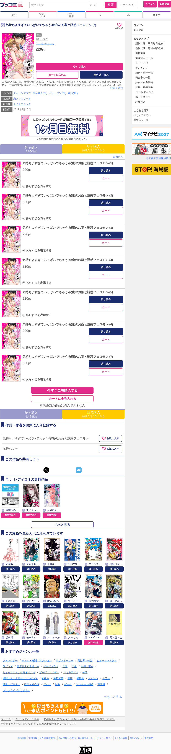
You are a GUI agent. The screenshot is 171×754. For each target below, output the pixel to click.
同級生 (45, 678)
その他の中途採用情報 (158, 158)
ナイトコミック (22, 104)
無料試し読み (101, 74)
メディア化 (141, 62)
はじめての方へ (142, 115)
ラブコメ (8, 666)
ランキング (141, 67)
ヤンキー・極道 (84, 684)
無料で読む (10, 515)
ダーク (68, 684)
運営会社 (22, 738)
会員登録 (164, 4)
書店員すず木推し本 (28, 666)
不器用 (101, 684)
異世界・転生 (84, 660)
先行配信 (58, 678)
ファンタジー (10, 660)
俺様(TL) (73, 93)
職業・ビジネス (11, 684)
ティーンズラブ (22, 93)
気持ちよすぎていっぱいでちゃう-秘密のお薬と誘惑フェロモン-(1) (67, 163)
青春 (70, 678)
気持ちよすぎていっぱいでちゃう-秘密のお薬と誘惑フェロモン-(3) (67, 228)
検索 (111, 4)
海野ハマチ (42, 39)
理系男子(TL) (40, 93)
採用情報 (32, 738)
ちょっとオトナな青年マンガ (19, 672)
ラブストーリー (64, 660)
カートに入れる (57, 74)
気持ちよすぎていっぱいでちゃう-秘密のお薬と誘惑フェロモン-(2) (67, 195)
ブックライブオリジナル (16, 690)
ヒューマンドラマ (106, 660)
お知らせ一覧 (141, 120)
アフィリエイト (104, 738)
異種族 (80, 678)
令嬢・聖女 (87, 666)
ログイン (150, 4)
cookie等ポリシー (86, 738)
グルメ (47, 684)
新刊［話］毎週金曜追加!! (149, 48)
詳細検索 (140, 101)
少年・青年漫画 (144, 87)
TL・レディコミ (144, 92)
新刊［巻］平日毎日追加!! (149, 43)
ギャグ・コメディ (49, 672)
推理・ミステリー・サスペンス (20, 678)
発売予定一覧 (142, 77)
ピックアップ (141, 38)
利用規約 (149, 738)
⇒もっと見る (113, 697)
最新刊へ (118, 157)
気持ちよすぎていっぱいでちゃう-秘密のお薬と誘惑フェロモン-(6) (67, 324)
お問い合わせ (136, 738)
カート (106, 178)
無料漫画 (140, 53)
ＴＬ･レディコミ (45, 43)
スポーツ (93, 678)
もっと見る (62, 524)
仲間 (84, 672)
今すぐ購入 (79, 66)
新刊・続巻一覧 (144, 72)
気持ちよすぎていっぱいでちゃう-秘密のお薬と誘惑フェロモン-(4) (67, 260)
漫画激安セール (144, 58)
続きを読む (116, 87)
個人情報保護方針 (47, 738)
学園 (65, 666)
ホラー (106, 678)
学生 (74, 666)
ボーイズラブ (50, 666)
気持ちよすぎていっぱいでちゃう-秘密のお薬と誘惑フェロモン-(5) (67, 292)
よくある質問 (141, 110)
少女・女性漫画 (144, 82)
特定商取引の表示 (67, 738)
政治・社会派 (31, 684)
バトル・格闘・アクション (37, 660)
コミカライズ (70, 672)
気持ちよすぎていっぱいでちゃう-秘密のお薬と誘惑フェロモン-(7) (67, 356)
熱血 (57, 684)
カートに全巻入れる (62, 398)
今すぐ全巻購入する (62, 390)
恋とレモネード (22, 98)
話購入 (93, 148)
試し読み (106, 170)
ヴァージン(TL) (57, 93)
